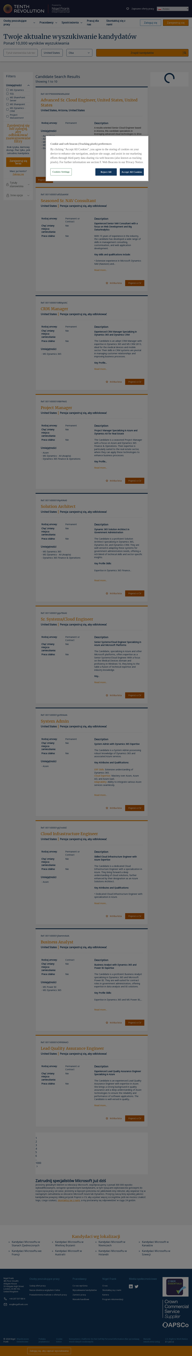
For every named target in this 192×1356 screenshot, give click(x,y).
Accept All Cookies (132, 172)
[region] (97, 158)
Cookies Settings (61, 172)
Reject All (106, 172)
